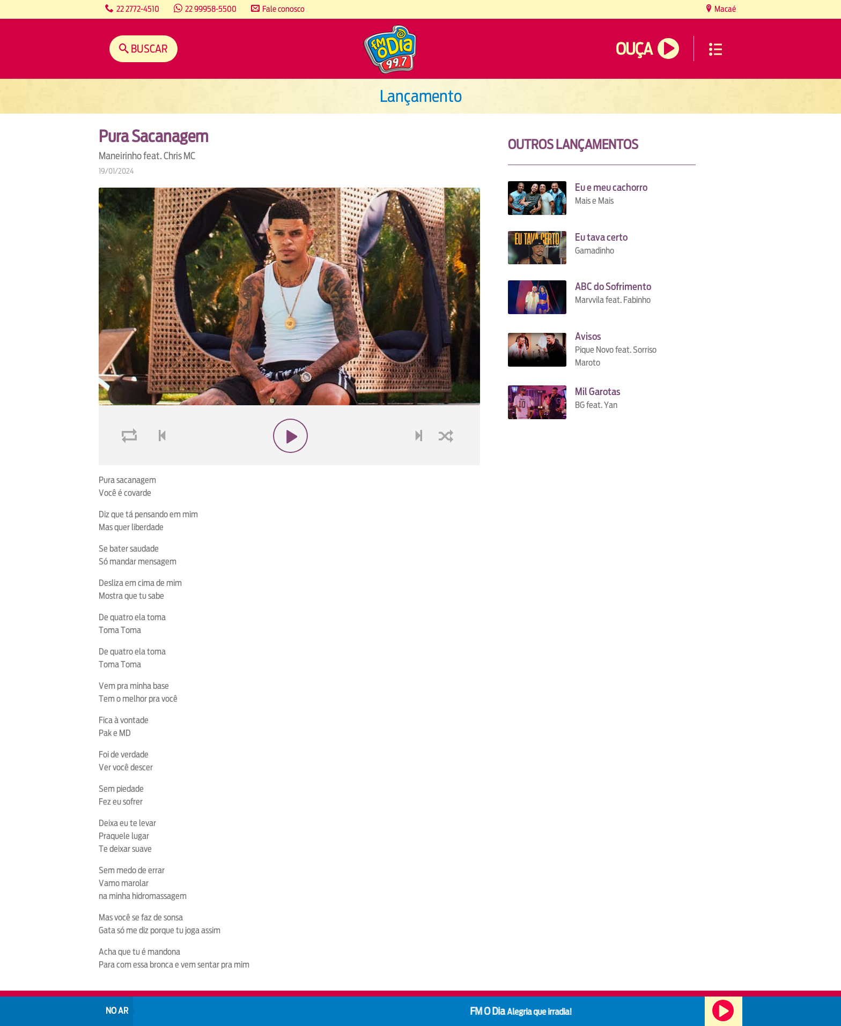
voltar (159, 461)
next (419, 461)
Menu (715, 49)
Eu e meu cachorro (611, 187)
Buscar (148, 48)
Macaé (724, 8)
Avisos (588, 336)
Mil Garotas (598, 391)
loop (130, 461)
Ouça (634, 49)
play (289, 461)
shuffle (448, 461)
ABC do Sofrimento (613, 286)
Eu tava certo (601, 237)
